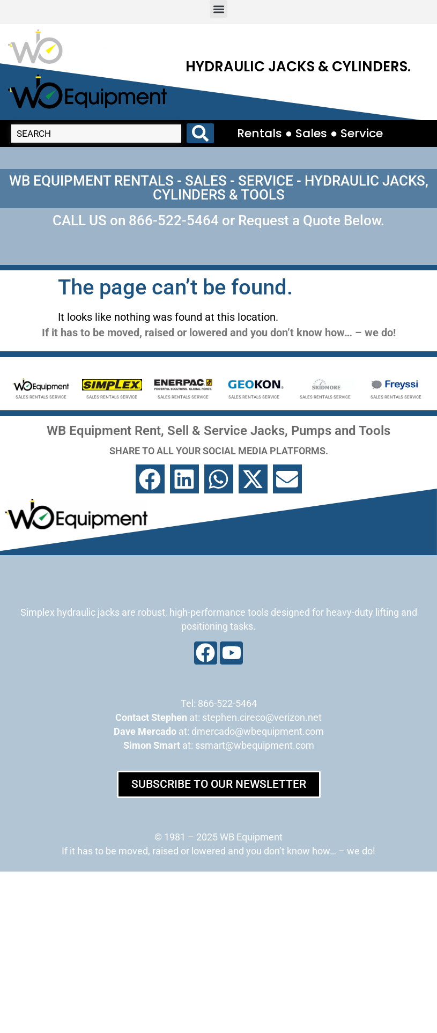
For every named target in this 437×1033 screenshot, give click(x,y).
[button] (218, 9)
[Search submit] (200, 133)
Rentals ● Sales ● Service (310, 133)
